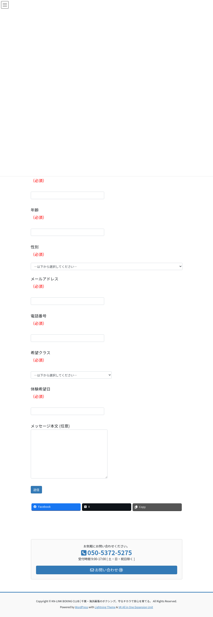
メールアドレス (67, 290)
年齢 (67, 221)
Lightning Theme (105, 607)
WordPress (81, 607)
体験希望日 (67, 400)
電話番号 (67, 327)
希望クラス (71, 364)
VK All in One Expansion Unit (135, 607)
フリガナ (67, 184)
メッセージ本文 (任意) (69, 451)
